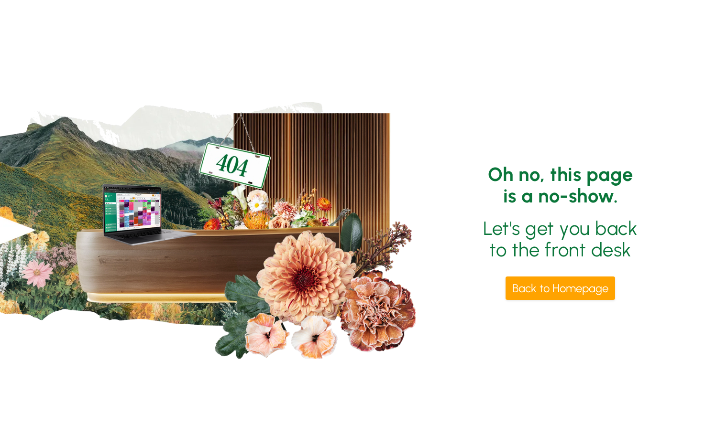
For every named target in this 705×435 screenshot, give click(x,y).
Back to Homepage (560, 288)
